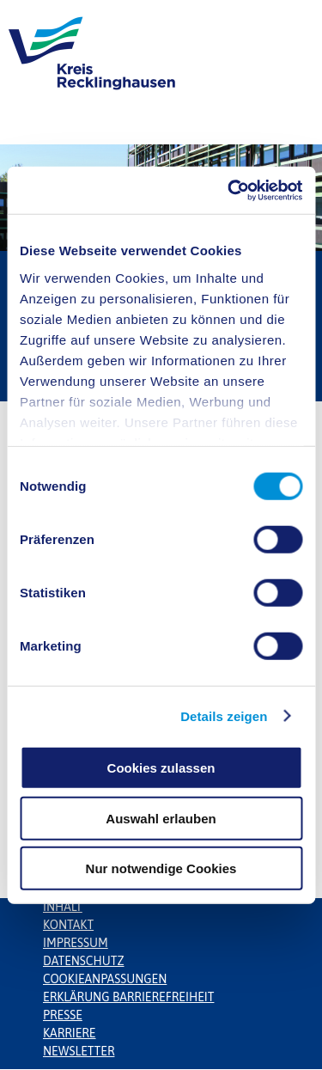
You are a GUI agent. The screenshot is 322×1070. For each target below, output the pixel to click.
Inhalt (62, 907)
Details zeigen (223, 715)
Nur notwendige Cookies (161, 868)
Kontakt (68, 925)
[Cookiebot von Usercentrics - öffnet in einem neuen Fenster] (229, 190)
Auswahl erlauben (161, 817)
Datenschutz (84, 961)
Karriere (69, 1033)
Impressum (75, 943)
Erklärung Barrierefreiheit (128, 997)
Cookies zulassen (161, 768)
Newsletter (78, 1051)
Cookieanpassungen (105, 979)
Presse (62, 1015)
